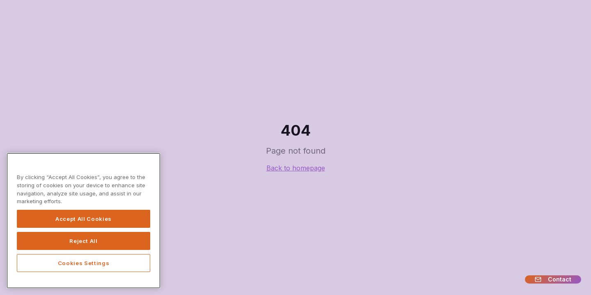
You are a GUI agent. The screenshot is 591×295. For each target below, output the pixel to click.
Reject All (83, 241)
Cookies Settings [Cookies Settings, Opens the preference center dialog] (84, 263)
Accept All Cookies (83, 219)
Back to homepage (295, 168)
